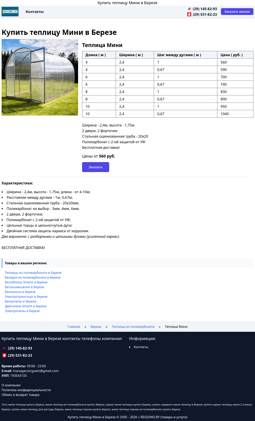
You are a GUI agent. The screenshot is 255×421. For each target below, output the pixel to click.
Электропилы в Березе (22, 311)
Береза (96, 326)
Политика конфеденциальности (26, 390)
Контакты (35, 11)
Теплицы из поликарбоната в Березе (33, 272)
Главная (74, 326)
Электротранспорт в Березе (26, 296)
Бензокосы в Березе (20, 292)
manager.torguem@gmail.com (36, 371)
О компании (11, 385)
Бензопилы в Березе (20, 301)
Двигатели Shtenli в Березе (25, 306)
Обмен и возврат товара (20, 395)
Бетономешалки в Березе (24, 287)
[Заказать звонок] (237, 11)
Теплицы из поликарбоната (133, 326)
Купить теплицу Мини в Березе (128, 2)
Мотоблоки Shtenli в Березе (26, 282)
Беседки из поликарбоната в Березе (33, 277)
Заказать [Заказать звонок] (96, 167)
